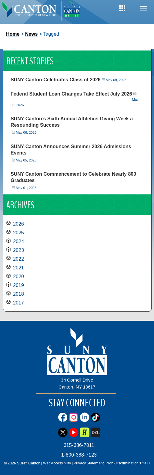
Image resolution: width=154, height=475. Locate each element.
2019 (18, 285)
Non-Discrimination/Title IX (128, 463)
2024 (18, 241)
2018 (18, 294)
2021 (18, 267)
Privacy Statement (89, 463)
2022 (18, 259)
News (31, 34)
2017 (18, 302)
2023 (18, 250)
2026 (18, 223)
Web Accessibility (57, 463)
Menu (143, 8)
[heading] (31, 11)
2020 (18, 276)
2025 (18, 232)
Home (12, 34)
